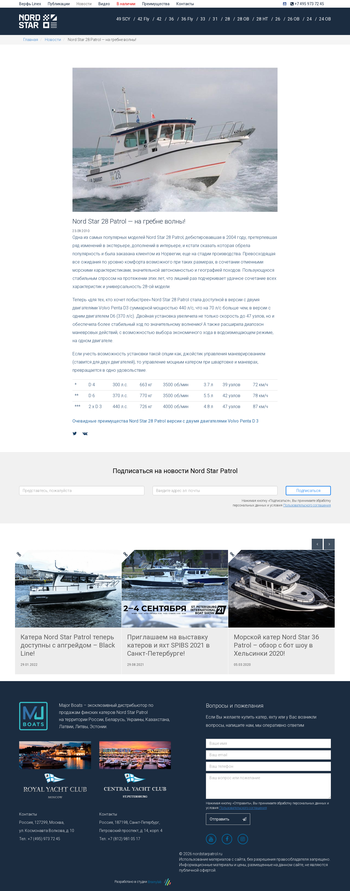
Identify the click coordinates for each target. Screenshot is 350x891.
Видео (104, 4)
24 (310, 20)
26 (278, 20)
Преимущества (156, 4)
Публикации (59, 4)
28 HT (262, 20)
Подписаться (308, 490)
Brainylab (159, 882)
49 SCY (123, 20)
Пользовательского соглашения (307, 505)
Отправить (228, 819)
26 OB (294, 20)
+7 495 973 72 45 (307, 4)
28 (228, 20)
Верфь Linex (30, 4)
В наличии (126, 4)
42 (160, 20)
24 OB (325, 20)
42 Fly (144, 20)
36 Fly (187, 20)
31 (216, 20)
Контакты (185, 4)
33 (203, 20)
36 (172, 20)
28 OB (243, 20)
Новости (84, 4)
